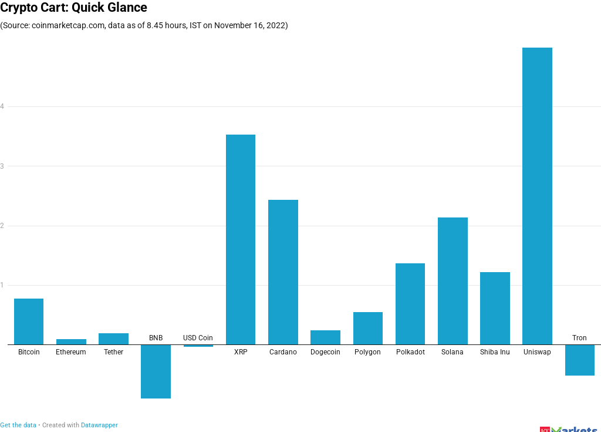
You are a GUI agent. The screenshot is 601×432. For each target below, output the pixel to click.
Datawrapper (99, 425)
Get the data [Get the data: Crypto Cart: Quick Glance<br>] (18, 425)
